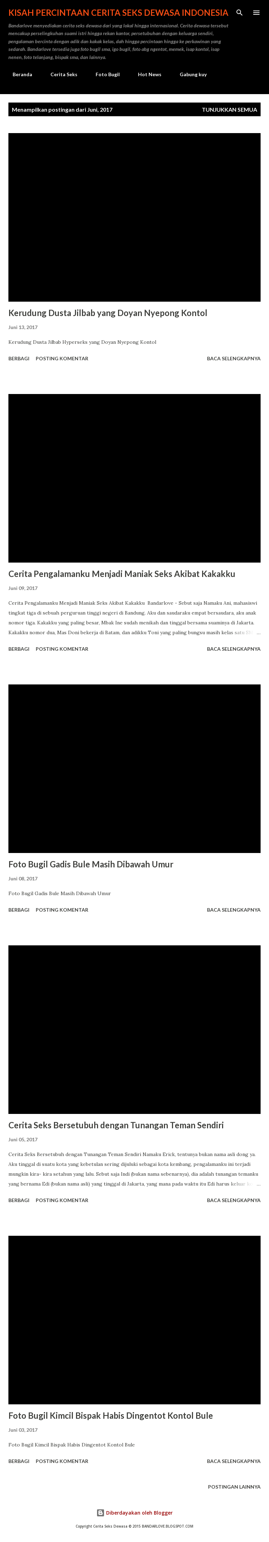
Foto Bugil (103, 74)
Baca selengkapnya (234, 358)
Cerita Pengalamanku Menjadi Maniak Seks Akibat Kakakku (121, 574)
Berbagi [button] (18, 358)
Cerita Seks (59, 74)
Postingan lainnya (234, 1487)
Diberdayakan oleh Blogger (134, 1512)
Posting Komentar (62, 358)
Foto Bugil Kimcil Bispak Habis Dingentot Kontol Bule (110, 1415)
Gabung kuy (188, 74)
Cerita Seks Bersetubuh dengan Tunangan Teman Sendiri (116, 1125)
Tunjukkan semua (229, 109)
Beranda (18, 74)
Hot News (145, 74)
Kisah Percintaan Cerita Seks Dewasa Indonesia (118, 12)
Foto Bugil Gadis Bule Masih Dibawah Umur (90, 864)
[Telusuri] (239, 12)
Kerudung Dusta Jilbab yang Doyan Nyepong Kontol (107, 313)
